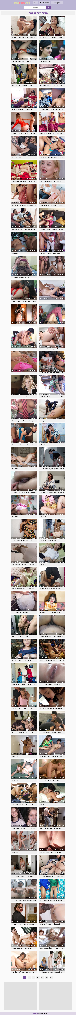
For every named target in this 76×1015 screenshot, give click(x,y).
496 (42, 977)
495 (38, 977)
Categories (56, 3)
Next (51, 977)
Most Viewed (44, 3)
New (35, 3)
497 (47, 977)
